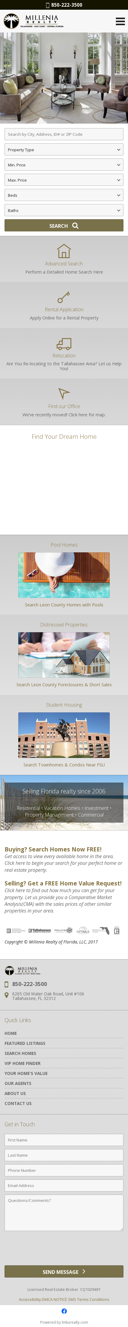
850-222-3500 (64, 5)
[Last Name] (64, 1155)
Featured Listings (25, 1043)
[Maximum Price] (64, 180)
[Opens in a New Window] (64, 1311)
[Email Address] (64, 1185)
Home (11, 1033)
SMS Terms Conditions (88, 1299)
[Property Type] (64, 149)
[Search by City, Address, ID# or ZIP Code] (64, 134)
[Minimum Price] (64, 165)
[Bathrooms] (64, 210)
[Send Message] (64, 1271)
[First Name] (64, 1140)
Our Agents (18, 1083)
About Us (15, 1093)
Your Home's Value (26, 1073)
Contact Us (18, 1103)
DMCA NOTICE (54, 1299)
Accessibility (30, 1299)
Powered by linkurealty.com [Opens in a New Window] (64, 1322)
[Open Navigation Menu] (120, 21)
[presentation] (64, 1250)
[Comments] (64, 1213)
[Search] (64, 225)
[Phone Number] (64, 1170)
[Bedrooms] (64, 195)
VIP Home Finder (23, 1063)
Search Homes (20, 1053)
